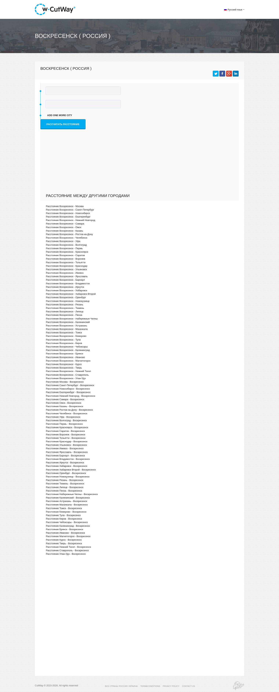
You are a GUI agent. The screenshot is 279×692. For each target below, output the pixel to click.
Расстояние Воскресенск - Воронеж (65, 258)
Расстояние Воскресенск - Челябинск (66, 237)
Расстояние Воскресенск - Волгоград (66, 244)
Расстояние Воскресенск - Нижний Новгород (70, 220)
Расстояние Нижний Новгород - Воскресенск (70, 396)
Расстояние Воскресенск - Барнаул (65, 279)
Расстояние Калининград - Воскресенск (68, 525)
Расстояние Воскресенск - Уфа (63, 241)
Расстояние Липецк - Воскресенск (64, 487)
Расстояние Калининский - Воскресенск (68, 497)
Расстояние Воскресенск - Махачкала (67, 329)
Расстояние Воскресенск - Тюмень (65, 308)
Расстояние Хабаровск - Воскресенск (66, 466)
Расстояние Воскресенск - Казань (64, 230)
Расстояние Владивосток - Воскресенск (68, 459)
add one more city (59, 115)
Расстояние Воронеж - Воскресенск (65, 434)
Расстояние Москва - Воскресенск (65, 381)
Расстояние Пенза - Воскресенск (64, 490)
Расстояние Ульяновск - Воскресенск (66, 445)
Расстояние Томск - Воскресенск (64, 508)
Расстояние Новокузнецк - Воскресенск (67, 476)
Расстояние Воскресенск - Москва (65, 206)
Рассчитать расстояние (62, 124)
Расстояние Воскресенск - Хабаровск (66, 290)
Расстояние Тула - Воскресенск (63, 515)
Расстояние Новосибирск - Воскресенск (68, 388)
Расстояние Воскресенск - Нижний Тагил (68, 371)
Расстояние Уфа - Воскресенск (63, 417)
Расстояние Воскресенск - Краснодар (66, 266)
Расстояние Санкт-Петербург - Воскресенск (70, 385)
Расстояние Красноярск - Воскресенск (67, 427)
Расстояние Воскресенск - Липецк (64, 311)
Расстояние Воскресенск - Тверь (64, 367)
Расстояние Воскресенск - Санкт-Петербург (70, 209)
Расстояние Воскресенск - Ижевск (65, 272)
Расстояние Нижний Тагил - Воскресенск (68, 547)
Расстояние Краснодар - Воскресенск (66, 441)
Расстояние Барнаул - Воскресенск (65, 455)
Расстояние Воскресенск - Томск (64, 332)
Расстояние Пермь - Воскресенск (64, 424)
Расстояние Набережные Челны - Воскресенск (72, 494)
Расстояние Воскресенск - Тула (63, 339)
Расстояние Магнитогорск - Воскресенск (68, 536)
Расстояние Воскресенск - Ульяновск (66, 269)
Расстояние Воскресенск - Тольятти (65, 262)
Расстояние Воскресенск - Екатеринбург (68, 216)
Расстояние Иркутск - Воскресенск (65, 462)
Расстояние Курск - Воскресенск (63, 539)
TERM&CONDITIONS (150, 686)
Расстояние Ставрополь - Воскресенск (67, 550)
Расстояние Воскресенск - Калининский (68, 322)
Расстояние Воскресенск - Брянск (64, 353)
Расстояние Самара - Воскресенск (65, 399)
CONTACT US (188, 686)
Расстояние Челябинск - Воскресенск (66, 413)
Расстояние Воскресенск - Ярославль (67, 276)
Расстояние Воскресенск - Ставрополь (67, 374)
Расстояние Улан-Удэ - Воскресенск (66, 554)
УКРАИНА (133, 686)
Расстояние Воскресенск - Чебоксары (67, 346)
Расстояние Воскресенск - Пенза (64, 315)
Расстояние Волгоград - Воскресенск (66, 420)
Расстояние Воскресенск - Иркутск (65, 287)
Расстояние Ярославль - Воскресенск (67, 452)
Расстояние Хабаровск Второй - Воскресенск (71, 469)
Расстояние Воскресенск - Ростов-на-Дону (69, 234)
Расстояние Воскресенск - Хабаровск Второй (71, 294)
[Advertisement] (140, 165)
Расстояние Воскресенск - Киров (64, 343)
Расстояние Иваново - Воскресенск (65, 532)
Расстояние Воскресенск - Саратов (65, 255)
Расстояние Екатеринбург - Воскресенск (68, 392)
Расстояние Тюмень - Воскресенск (65, 483)
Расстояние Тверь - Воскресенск (64, 543)
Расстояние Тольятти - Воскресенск (65, 438)
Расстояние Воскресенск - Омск (63, 227)
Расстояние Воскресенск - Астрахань (66, 325)
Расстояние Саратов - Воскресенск (65, 431)
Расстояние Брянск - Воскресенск (64, 529)
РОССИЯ (123, 686)
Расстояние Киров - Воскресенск (64, 518)
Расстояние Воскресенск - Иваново (65, 357)
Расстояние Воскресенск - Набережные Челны (72, 318)
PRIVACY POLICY (171, 686)
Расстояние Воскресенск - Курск (63, 364)
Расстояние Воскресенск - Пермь (64, 248)
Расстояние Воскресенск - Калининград (68, 350)
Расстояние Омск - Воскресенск (63, 402)
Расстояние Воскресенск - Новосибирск (68, 213)
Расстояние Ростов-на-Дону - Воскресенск (69, 409)
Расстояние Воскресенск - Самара (65, 223)
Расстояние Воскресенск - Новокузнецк (67, 301)
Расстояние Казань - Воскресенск (64, 406)
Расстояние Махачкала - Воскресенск (67, 504)
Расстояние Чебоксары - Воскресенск (67, 522)
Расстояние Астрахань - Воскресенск (66, 501)
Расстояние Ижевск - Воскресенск (65, 448)
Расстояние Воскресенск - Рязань (64, 304)
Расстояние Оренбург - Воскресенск (66, 473)
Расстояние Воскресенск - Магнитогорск (68, 360)
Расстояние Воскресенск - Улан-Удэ (66, 378)
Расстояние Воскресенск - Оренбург (66, 297)
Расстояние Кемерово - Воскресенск (66, 511)
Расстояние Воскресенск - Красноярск (67, 251)
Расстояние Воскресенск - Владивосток (68, 283)
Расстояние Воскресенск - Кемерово (66, 336)
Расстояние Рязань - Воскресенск (64, 480)
